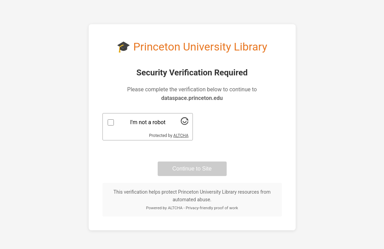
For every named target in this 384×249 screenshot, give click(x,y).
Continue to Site (192, 169)
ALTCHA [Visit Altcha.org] (180, 135)
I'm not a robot (148, 122)
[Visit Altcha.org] (184, 123)
